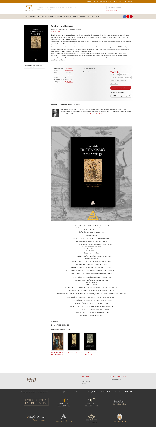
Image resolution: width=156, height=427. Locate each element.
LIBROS (26, 16)
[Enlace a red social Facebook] (124, 16)
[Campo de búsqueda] (119, 7)
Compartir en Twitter (89, 68)
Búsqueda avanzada (112, 10)
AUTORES (73, 16)
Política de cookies (112, 392)
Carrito (120, 1)
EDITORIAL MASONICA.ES (69, 82)
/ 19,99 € (121, 96)
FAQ (114, 1)
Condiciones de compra (79, 392)
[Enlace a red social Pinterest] (131, 16)
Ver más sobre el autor (96, 114)
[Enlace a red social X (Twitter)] (121, 16)
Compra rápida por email (104, 1)
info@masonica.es (116, 379)
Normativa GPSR (123, 392)
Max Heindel (56, 32)
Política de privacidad (100, 392)
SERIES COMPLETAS (41, 16)
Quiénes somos (91, 1)
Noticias (90, 16)
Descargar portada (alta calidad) (34, 66)
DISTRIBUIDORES (81, 16)
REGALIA (50, 16)
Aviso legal (90, 392)
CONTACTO (98, 16)
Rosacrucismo (69, 70)
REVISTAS (32, 16)
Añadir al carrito (121, 88)
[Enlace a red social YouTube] (127, 16)
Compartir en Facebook (89, 72)
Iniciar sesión (128, 1)
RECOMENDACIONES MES (62, 16)
